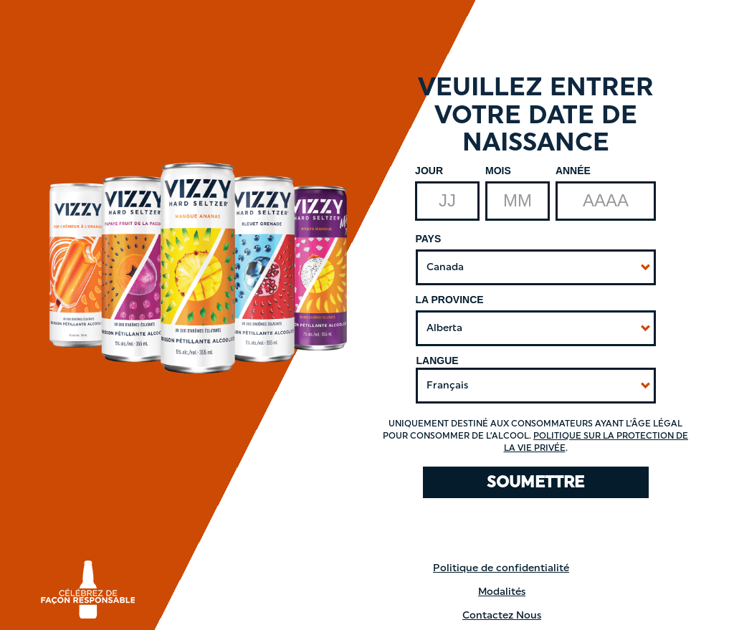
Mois (498, 170)
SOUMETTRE (535, 482)
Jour (429, 170)
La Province (450, 299)
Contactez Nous (501, 615)
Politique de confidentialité (501, 568)
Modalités (501, 592)
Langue (437, 360)
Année (573, 170)
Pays (429, 238)
